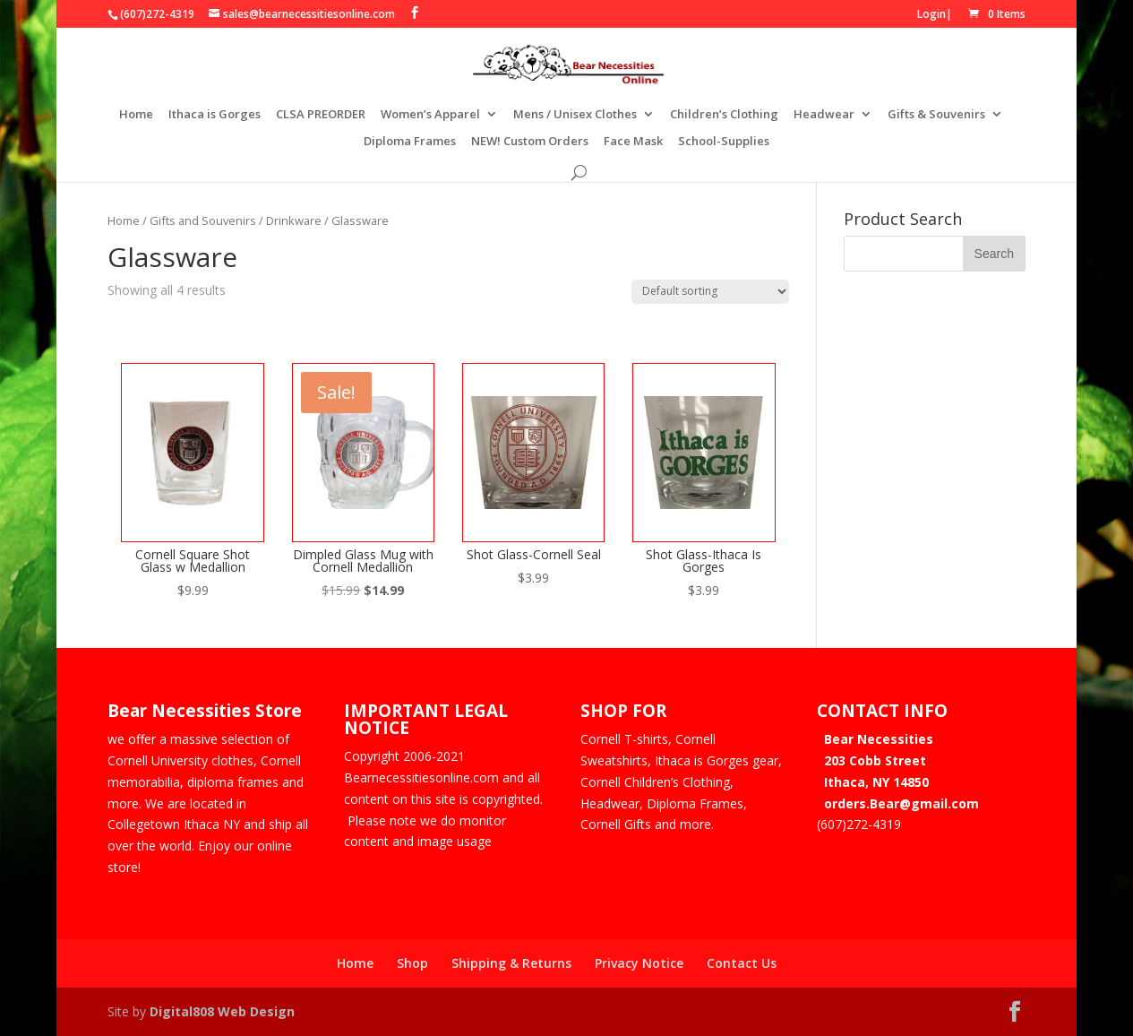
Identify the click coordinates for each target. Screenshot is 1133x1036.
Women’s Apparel (430, 115)
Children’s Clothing (724, 115)
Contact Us (742, 962)
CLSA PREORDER (320, 115)
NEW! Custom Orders (529, 141)
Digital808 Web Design (222, 1011)
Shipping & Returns (511, 962)
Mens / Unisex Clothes (575, 115)
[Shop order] (710, 292)
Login (931, 14)
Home (136, 115)
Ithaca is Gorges (214, 115)
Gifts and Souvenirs (203, 220)
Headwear (824, 115)
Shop (412, 962)
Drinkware (294, 220)
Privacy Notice (639, 962)
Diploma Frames (410, 141)
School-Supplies (723, 141)
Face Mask (633, 141)
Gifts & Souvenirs (936, 115)
